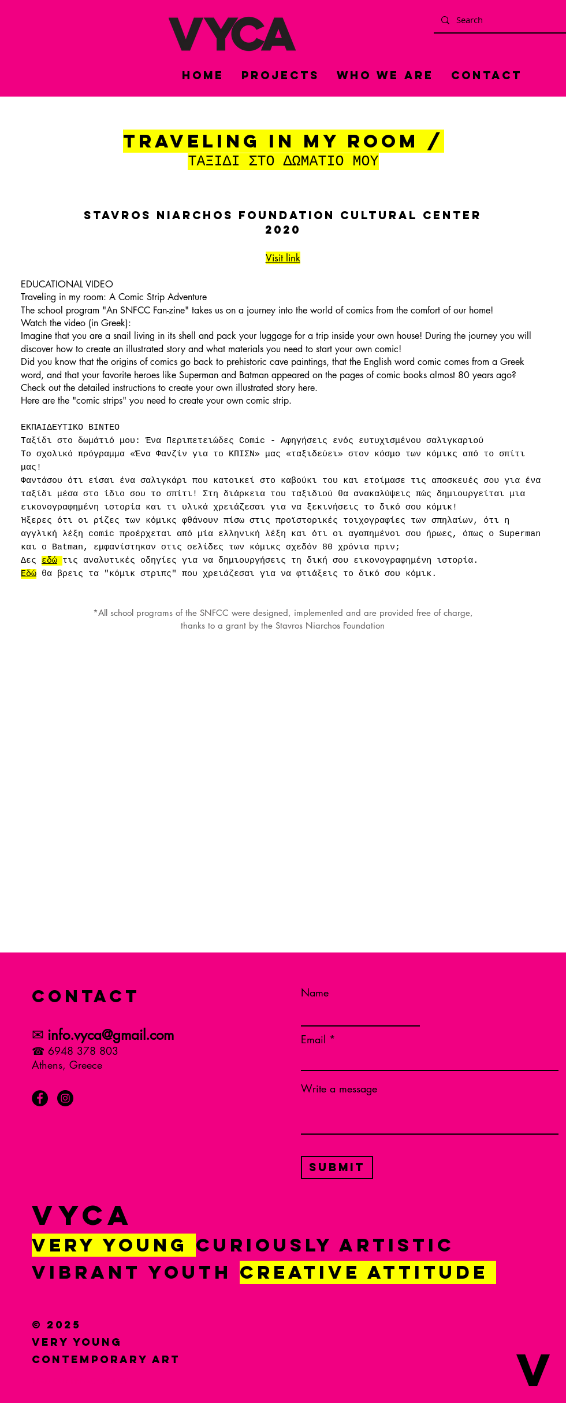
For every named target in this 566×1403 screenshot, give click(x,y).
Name (315, 992)
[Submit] (337, 1167)
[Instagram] (65, 1098)
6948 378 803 (83, 1051)
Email (313, 1039)
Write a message (339, 1088)
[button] (80, 1380)
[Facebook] (40, 1098)
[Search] (500, 20)
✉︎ (38, 1034)
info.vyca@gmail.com (110, 1035)
